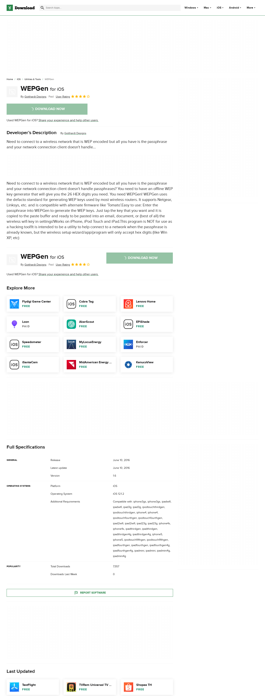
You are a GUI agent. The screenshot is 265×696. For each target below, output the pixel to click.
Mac (206, 7)
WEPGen (42, 88)
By (33, 96)
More (251, 7)
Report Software (90, 592)
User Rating (73, 96)
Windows (190, 7)
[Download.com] (21, 8)
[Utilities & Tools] (32, 79)
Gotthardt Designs (75, 133)
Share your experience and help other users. (68, 120)
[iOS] (19, 79)
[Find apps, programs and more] (110, 8)
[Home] (10, 79)
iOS (219, 7)
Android (234, 7)
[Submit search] (42, 8)
